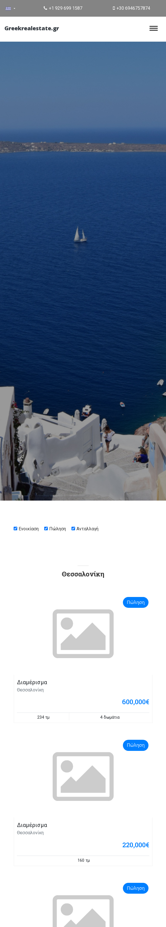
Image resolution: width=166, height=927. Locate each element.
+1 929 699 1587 (63, 8)
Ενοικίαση (29, 528)
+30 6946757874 (131, 8)
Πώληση (57, 528)
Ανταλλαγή (87, 528)
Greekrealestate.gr (31, 28)
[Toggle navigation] (154, 28)
